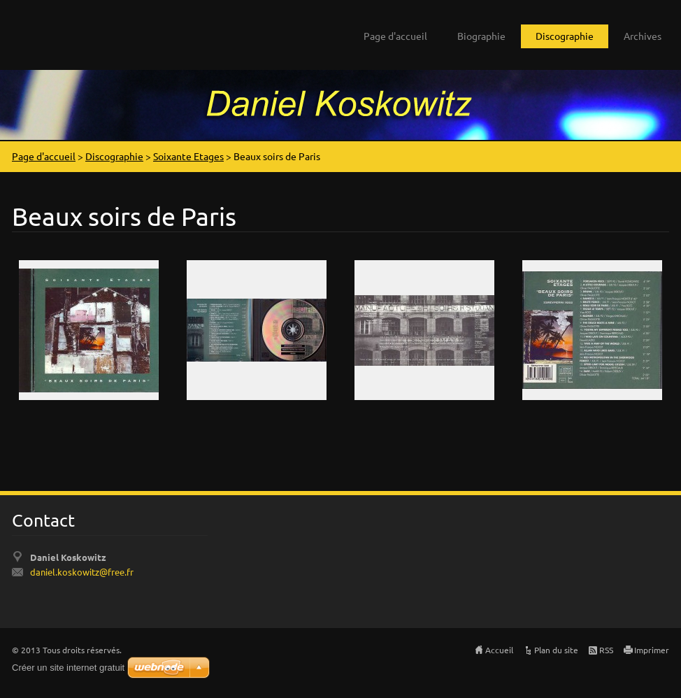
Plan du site (556, 649)
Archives (642, 35)
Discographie (565, 35)
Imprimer (651, 649)
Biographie (481, 35)
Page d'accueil (395, 35)
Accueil (499, 649)
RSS (606, 649)
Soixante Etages (188, 156)
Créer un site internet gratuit (68, 667)
